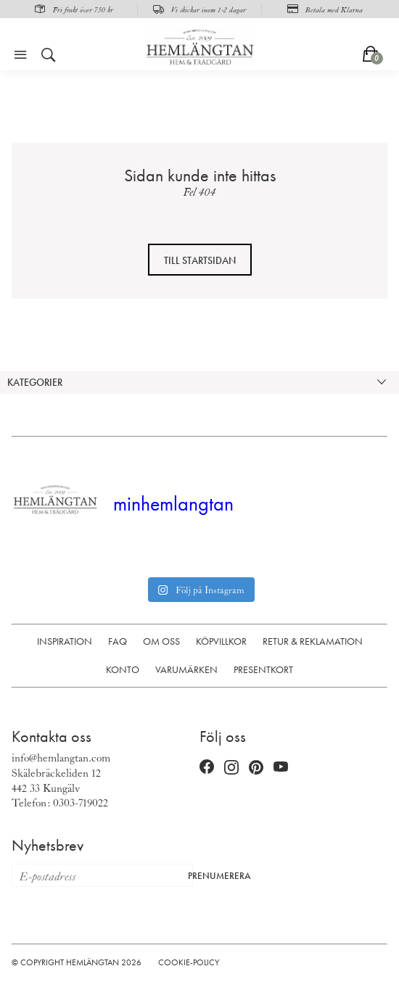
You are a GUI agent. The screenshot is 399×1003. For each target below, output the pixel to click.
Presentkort (263, 669)
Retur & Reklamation (313, 641)
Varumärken (186, 669)
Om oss (161, 641)
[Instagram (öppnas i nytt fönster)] (231, 767)
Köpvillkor (221, 641)
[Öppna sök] (48, 55)
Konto (122, 669)
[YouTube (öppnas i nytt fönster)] (280, 767)
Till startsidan (200, 260)
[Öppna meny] (20, 55)
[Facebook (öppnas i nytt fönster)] (207, 767)
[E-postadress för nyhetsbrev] (95, 875)
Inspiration (64, 641)
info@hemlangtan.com (61, 757)
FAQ (117, 641)
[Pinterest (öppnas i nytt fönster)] (256, 767)
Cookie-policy (188, 962)
